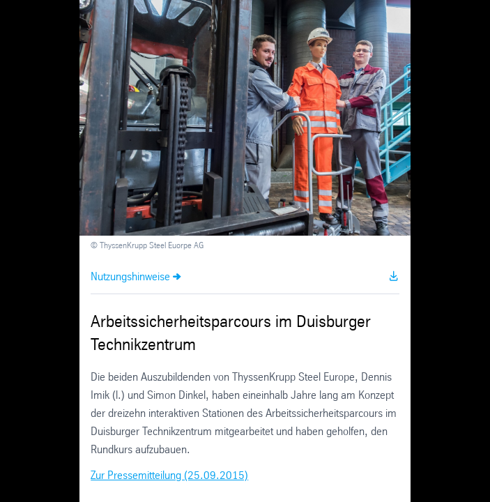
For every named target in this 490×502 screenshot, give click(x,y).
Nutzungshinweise (130, 277)
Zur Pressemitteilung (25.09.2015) (169, 476)
